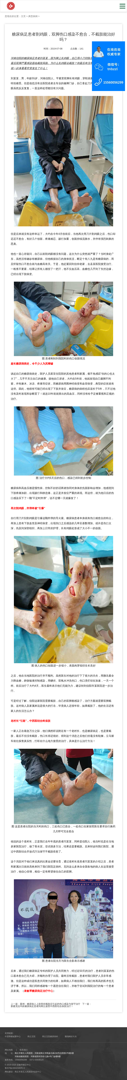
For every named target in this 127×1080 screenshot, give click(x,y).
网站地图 (9, 1050)
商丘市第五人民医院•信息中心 (28, 1072)
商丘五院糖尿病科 (50, 1036)
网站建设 (9, 1072)
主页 (23, 16)
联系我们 (24, 1050)
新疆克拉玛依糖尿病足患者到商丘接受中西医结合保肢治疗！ (42, 1006)
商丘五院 (31, 1036)
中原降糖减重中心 (13, 1036)
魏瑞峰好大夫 (71, 1036)
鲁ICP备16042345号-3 (15, 1068)
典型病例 (33, 16)
